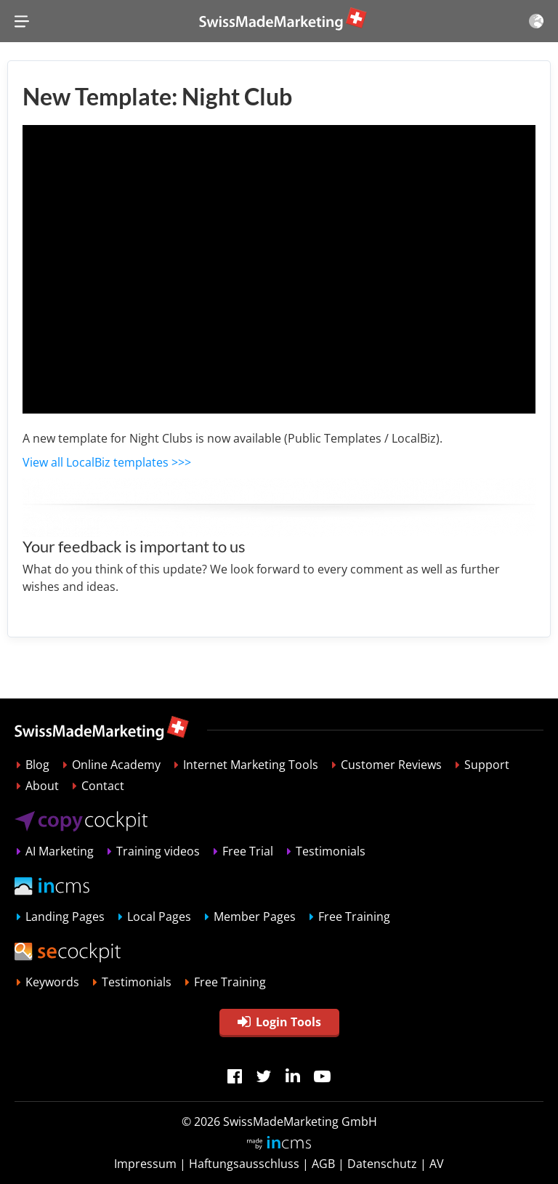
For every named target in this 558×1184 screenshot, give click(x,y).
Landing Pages (65, 917)
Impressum (145, 1164)
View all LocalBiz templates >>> (107, 462)
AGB (323, 1164)
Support (486, 765)
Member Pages (255, 917)
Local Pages (159, 917)
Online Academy (116, 765)
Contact (102, 786)
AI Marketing (59, 851)
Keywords (52, 982)
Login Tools (279, 1022)
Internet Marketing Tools (250, 765)
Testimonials (330, 851)
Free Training (354, 917)
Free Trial (247, 851)
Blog (37, 765)
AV (436, 1164)
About (42, 786)
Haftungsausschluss (244, 1164)
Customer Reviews (391, 765)
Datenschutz (382, 1164)
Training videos (158, 851)
